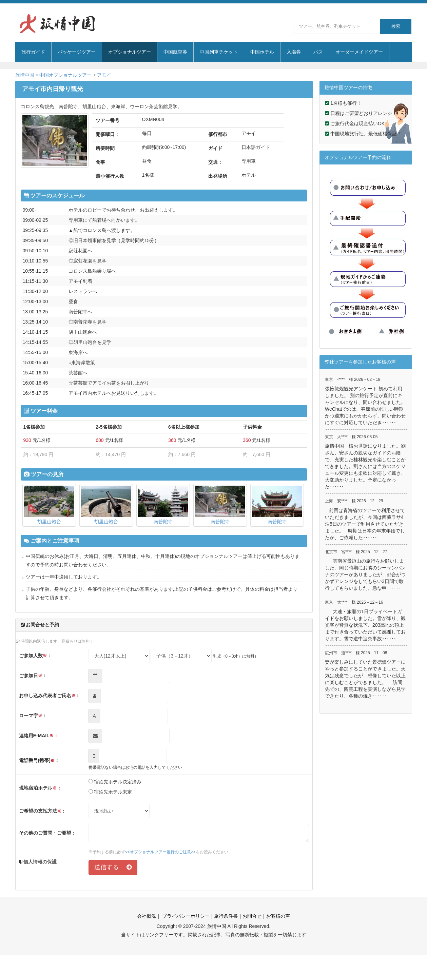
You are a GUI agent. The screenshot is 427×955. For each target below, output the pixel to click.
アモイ (104, 75)
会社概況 (146, 916)
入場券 (294, 52)
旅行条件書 (226, 916)
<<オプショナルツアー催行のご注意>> (160, 852)
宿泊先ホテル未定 (110, 792)
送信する (113, 867)
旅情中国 (24, 75)
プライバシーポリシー (185, 916)
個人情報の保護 (39, 861)
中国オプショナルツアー (65, 75)
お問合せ (251, 916)
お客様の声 (278, 916)
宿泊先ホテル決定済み (115, 781)
